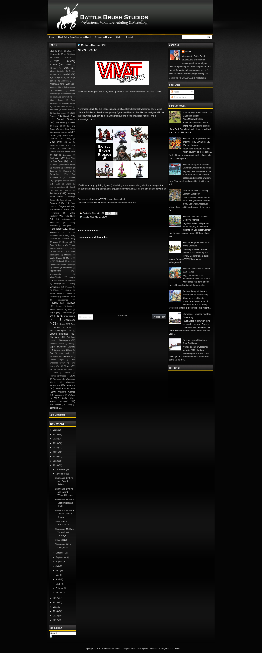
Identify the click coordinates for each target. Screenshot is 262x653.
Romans (59, 306)
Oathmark (58, 281)
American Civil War (60, 84)
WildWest (71, 395)
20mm (56, 57)
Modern (56, 268)
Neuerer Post (85, 317)
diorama (53, 171)
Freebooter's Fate (59, 209)
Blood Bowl (69, 116)
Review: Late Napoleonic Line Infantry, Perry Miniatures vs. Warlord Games (197, 141)
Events (68, 190)
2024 (55, 438)
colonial (52, 145)
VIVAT (104, 217)
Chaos (53, 135)
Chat (92, 217)
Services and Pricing (103, 37)
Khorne (65, 242)
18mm (63, 54)
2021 (55, 452)
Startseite (122, 315)
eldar (72, 180)
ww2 (66, 401)
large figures (61, 248)
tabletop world (59, 350)
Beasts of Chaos (68, 110)
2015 (55, 607)
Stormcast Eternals (57, 344)
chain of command (61, 132)
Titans (67, 366)
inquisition (53, 239)
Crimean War (55, 152)
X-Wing (69, 405)
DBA (70, 161)
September (61, 557)
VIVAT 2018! (61, 540)
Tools (70, 369)
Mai (57, 575)
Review (54, 302)
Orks (62, 283)
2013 (55, 615)
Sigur (188, 51)
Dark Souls (57, 161)
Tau (51, 353)
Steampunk (64, 340)
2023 (55, 443)
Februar (59, 588)
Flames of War (57, 203)
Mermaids (71, 261)
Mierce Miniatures (59, 264)
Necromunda (55, 274)
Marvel (69, 258)
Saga (52, 312)
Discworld (67, 171)
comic (61, 145)
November (60, 474)
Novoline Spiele (157, 648)
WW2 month (55, 405)
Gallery (119, 37)
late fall (72, 248)
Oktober (59, 552)
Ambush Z (66, 81)
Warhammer (68, 385)
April (57, 579)
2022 (55, 447)
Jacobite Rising (68, 239)
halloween (66, 219)
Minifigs (72, 264)
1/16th (60, 51)
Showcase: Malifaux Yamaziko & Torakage (64, 532)
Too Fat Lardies (56, 369)
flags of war (65, 200)
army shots (67, 97)
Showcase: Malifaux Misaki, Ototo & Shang (64, 513)
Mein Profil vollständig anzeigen (187, 78)
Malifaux (67, 255)
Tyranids (53, 376)
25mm (68, 57)
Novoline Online (172, 648)
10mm (69, 51)
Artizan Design (56, 100)
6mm (66, 68)
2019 (55, 461)
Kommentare (178, 97)
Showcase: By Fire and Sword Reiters (64, 481)
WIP (56, 398)
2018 (55, 465)
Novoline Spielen (141, 648)
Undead (62, 376)
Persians (69, 287)
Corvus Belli (66, 148)
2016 (55, 602)
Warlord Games (66, 392)
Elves (57, 184)
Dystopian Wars (60, 181)
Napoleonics (55, 270)
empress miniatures (57, 187)
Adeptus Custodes (57, 71)
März (58, 584)
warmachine (59, 395)
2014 (55, 611)
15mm (53, 54)
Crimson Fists (69, 152)
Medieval (60, 261)
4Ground (53, 68)
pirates (68, 290)
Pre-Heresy (54, 297)
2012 (55, 620)
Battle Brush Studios (111, 648)
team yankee (65, 353)
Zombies (54, 408)
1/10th (52, 51)
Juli (57, 566)
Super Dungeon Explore (62, 346)
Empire (68, 184)
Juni (57, 570)
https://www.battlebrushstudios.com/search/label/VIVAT (109, 202)
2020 (55, 456)
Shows (98, 217)
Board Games (66, 119)
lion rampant (58, 251)
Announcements (68, 94)
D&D (55, 155)
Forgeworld (64, 206)
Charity (68, 139)
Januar (59, 592)
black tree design (59, 113)
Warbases (57, 379)
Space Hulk (66, 331)
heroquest (67, 226)
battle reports (66, 107)
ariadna (55, 97)
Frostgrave (54, 213)
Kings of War (63, 245)
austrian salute (68, 103)
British (72, 123)
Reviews (70, 302)
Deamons (56, 168)
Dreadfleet (54, 174)
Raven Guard (69, 297)
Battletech (54, 110)
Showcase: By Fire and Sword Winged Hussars (64, 492)
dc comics (53, 164)
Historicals (55, 228)
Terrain (66, 356)
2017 (55, 598)
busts (55, 126)
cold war (67, 142)
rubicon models (56, 310)
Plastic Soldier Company (61, 293)
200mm (72, 54)
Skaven (53, 331)
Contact (129, 37)
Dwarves (71, 177)
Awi (54, 107)
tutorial (68, 372)
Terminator (54, 356)
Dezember (60, 469)
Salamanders (66, 313)
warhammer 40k (65, 388)
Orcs (55, 284)
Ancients (58, 90)
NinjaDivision (56, 277)
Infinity (66, 235)
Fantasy (54, 193)
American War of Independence (62, 87)
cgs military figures (67, 129)
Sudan (70, 344)
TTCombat (54, 373)
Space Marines (59, 333)
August (59, 561)
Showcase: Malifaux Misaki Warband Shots (64, 502)
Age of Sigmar (56, 77)
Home (51, 37)
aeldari (66, 74)
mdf (51, 261)
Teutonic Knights (57, 360)
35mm (68, 65)
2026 (55, 430)
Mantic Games (56, 258)
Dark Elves (70, 158)
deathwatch (67, 168)
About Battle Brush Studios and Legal (74, 37)
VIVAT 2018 (155, 91)
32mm (53, 64)
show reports (69, 316)
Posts (175, 91)
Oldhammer (70, 280)
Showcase (67, 319)
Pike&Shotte (54, 290)
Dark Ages (55, 158)
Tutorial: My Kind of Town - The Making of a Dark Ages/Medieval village (197, 115)
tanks (70, 350)
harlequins (54, 223)
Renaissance (62, 300)
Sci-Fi (53, 315)
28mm (54, 61)
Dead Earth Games (67, 164)
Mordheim (67, 268)
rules (70, 310)
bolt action (60, 123)
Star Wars (55, 337)
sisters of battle (62, 327)
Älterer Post (159, 317)
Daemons (67, 155)
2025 (55, 434)
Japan (55, 242)
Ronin (69, 306)
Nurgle (72, 277)
